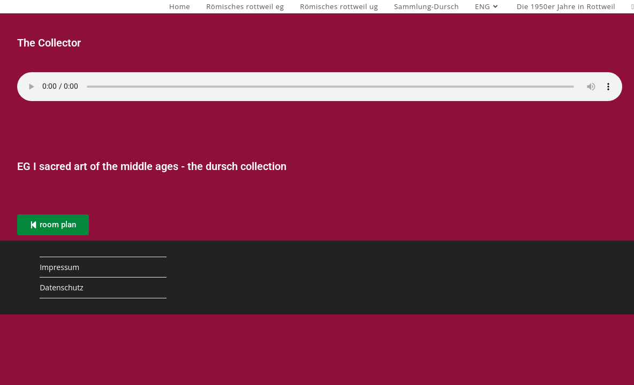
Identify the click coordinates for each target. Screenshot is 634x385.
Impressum (59, 267)
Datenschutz (61, 287)
